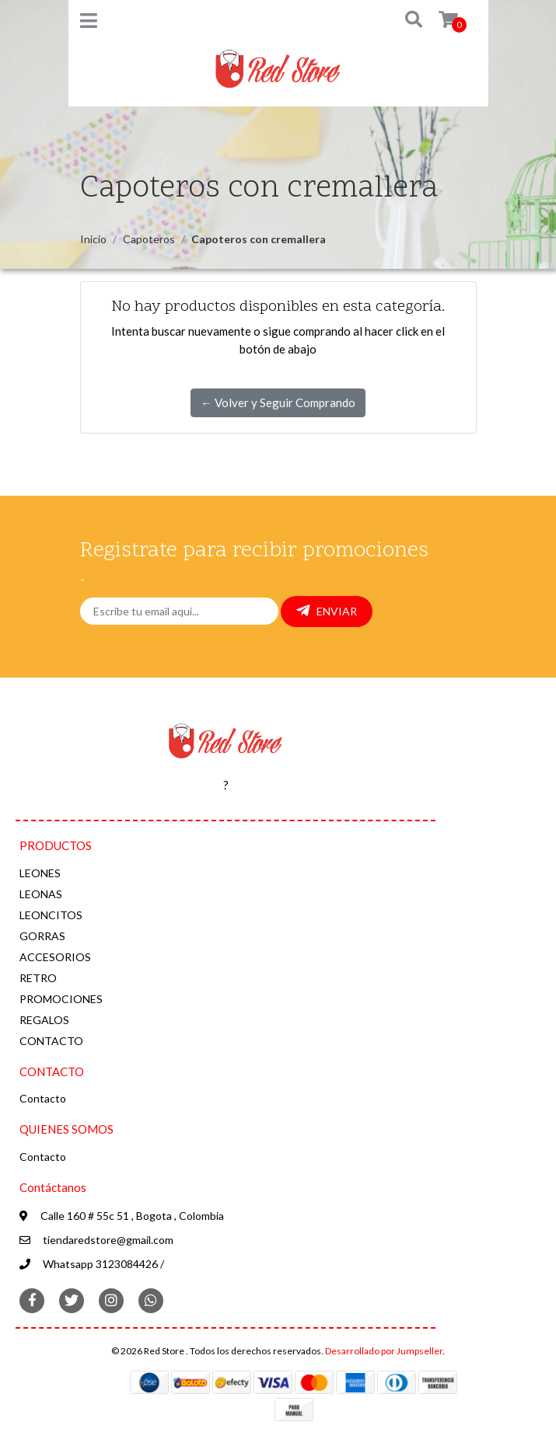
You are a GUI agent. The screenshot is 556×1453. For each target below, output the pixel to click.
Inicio (93, 239)
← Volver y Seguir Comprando (278, 402)
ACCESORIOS (55, 956)
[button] (402, 20)
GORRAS (42, 936)
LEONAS (40, 894)
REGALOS (44, 1019)
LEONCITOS (50, 915)
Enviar (326, 610)
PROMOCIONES (61, 998)
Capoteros (149, 239)
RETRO (38, 977)
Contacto (42, 1098)
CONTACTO (51, 1040)
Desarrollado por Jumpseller (383, 1351)
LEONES (40, 873)
